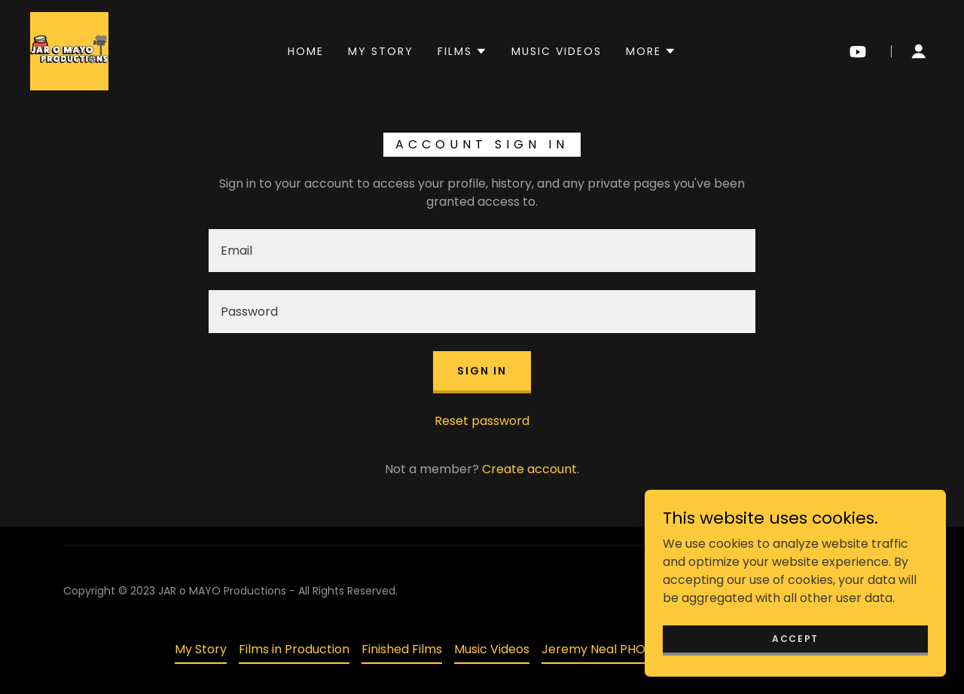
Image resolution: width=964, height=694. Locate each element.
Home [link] (306, 51)
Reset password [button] (482, 421)
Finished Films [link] (402, 649)
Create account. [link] (530, 469)
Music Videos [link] (556, 51)
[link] (69, 50)
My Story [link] (380, 51)
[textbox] (482, 250)
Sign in (482, 370)
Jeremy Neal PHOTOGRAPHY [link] (626, 649)
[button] (462, 51)
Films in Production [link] (294, 649)
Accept (795, 637)
